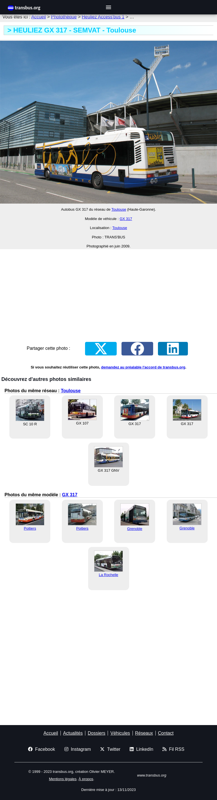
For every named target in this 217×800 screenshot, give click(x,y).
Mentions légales (63, 779)
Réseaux (144, 733)
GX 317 (126, 219)
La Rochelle (108, 575)
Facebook (41, 749)
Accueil (38, 16)
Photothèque (64, 16)
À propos (86, 779)
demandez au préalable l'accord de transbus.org (143, 367)
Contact (165, 733)
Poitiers (30, 528)
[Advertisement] (108, 293)
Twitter (110, 749)
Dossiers (96, 733)
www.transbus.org (151, 775)
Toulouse (118, 209)
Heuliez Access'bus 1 (103, 16)
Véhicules (120, 733)
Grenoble (134, 529)
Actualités (73, 733)
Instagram (77, 749)
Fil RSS (173, 749)
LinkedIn (141, 749)
